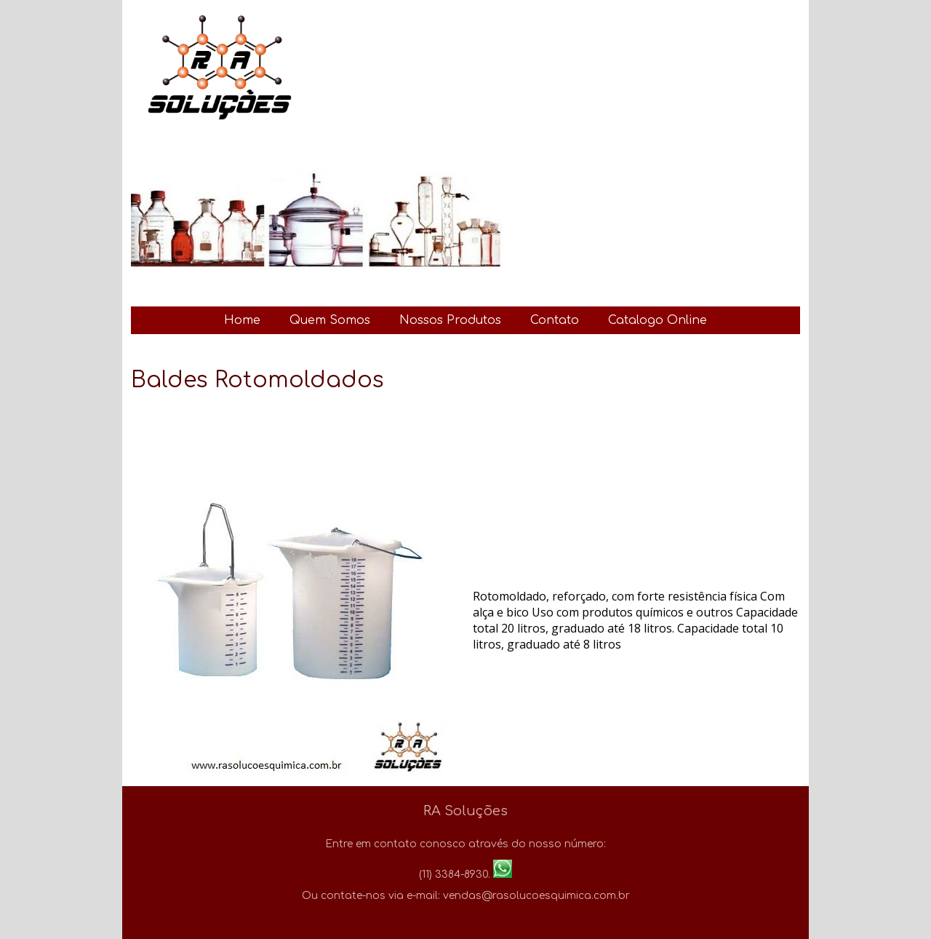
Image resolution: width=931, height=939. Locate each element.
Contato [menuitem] (554, 320)
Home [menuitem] (242, 320)
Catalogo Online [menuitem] (657, 320)
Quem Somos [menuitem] (329, 320)
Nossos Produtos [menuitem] (450, 320)
